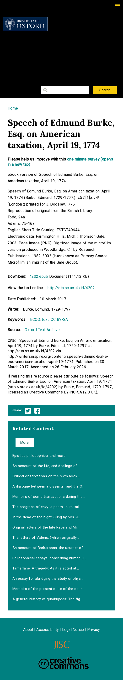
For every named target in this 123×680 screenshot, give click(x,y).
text (45, 319)
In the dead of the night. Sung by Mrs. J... (46, 517)
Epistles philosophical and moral (39, 455)
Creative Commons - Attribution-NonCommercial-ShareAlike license (63, 663)
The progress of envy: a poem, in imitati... (47, 507)
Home (13, 108)
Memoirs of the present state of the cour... (48, 589)
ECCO (35, 319)
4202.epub (38, 276)
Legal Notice (73, 629)
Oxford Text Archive (42, 329)
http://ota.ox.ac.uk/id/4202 (71, 288)
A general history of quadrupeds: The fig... (47, 599)
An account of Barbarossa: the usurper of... (49, 548)
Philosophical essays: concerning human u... (49, 558)
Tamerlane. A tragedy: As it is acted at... (45, 568)
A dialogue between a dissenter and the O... (48, 486)
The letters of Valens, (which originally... (45, 537)
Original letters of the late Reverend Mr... (46, 527)
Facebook (37, 411)
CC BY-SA (59, 319)
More (24, 442)
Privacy (93, 629)
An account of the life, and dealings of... (46, 466)
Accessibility (47, 629)
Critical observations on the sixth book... (46, 476)
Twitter (28, 411)
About (28, 629)
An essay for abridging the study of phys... (47, 578)
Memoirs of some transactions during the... (48, 496)
